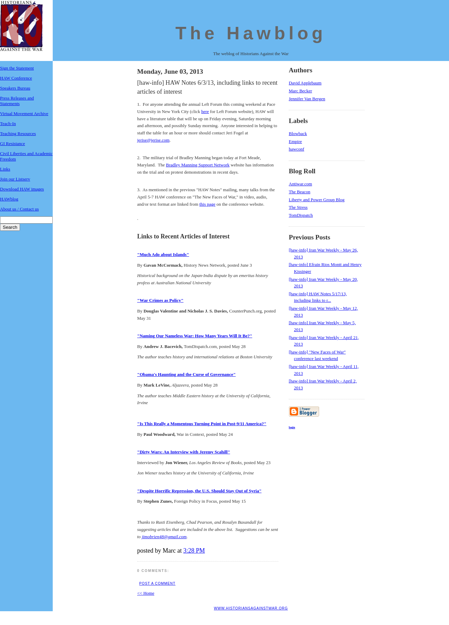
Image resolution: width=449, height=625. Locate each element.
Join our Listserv (15, 179)
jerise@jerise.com (153, 140)
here (205, 111)
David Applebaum (305, 82)
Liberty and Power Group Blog (317, 199)
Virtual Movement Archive (24, 113)
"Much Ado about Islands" (163, 254)
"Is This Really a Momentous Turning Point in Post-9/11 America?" (201, 423)
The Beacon (299, 191)
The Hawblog (250, 33)
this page (208, 204)
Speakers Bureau (15, 88)
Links (5, 169)
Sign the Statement (17, 68)
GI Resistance (12, 143)
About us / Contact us (19, 209)
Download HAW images (22, 189)
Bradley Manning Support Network (198, 164)
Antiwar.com (300, 183)
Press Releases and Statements (17, 100)
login (292, 427)
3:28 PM (194, 550)
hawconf (296, 149)
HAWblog (9, 199)
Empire (295, 141)
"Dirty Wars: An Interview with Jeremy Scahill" (183, 451)
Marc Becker (300, 90)
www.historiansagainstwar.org (251, 608)
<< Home (145, 593)
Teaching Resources (18, 133)
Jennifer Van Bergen (307, 98)
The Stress (298, 207)
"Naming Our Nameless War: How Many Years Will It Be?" (194, 335)
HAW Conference (16, 78)
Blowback (298, 133)
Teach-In (8, 123)
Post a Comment (157, 583)
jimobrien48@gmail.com (164, 536)
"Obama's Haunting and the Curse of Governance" (186, 374)
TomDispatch (301, 215)
